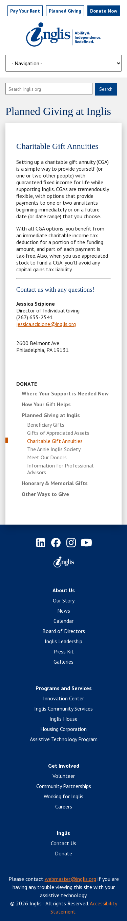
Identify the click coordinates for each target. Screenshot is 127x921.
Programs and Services (64, 688)
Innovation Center (63, 698)
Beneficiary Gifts (45, 424)
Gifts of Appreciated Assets (58, 432)
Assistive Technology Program (64, 739)
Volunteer (63, 775)
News (63, 610)
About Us (63, 590)
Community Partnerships (63, 786)
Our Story (64, 600)
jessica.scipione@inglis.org (46, 324)
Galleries (63, 661)
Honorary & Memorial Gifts (55, 483)
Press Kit (64, 651)
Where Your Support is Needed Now (65, 393)
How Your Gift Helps (46, 404)
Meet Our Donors (47, 457)
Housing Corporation (63, 729)
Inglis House (63, 718)
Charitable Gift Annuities (55, 441)
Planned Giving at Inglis (51, 415)
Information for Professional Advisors (60, 469)
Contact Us (63, 843)
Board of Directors (63, 631)
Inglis (63, 833)
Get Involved (63, 765)
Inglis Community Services (63, 708)
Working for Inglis (63, 796)
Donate (26, 383)
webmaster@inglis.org (70, 878)
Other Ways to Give (45, 494)
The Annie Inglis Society (54, 449)
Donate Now (103, 11)
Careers (63, 806)
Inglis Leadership (63, 641)
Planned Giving (65, 11)
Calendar (63, 620)
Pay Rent (25, 11)
